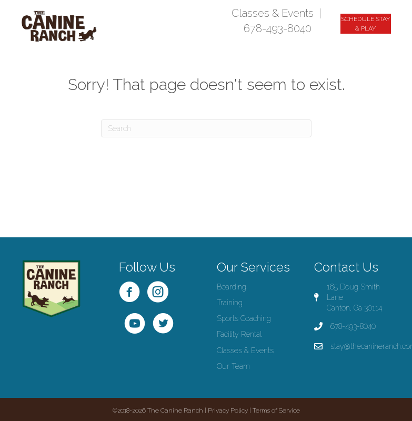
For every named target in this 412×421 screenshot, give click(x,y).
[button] (365, 24)
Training (230, 302)
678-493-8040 (277, 28)
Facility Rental (239, 334)
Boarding (231, 287)
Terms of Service (276, 410)
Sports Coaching (244, 318)
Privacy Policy (228, 410)
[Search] (206, 128)
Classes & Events (273, 13)
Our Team (233, 366)
